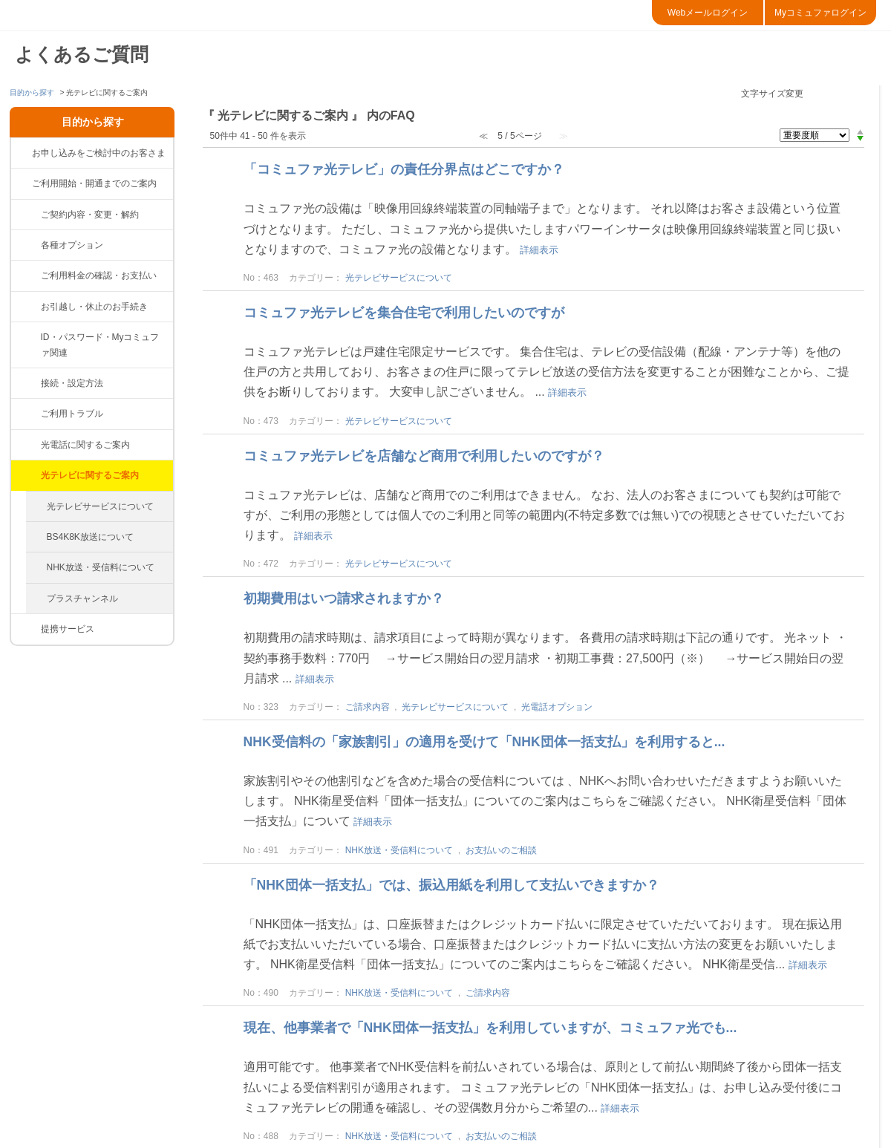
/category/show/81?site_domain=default (26, 214)
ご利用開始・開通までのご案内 (94, 183)
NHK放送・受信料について (100, 567)
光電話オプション (557, 707)
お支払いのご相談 (501, 850)
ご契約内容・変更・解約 (90, 214)
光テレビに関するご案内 (90, 475)
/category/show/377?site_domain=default (26, 307)
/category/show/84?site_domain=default (26, 413)
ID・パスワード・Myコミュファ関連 (100, 344)
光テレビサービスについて (100, 506)
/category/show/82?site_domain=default (26, 275)
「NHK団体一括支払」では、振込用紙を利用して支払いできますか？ (451, 885)
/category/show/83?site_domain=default (26, 383)
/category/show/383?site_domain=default (26, 245)
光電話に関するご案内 (85, 445)
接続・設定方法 (72, 383)
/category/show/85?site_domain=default (26, 445)
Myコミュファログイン (820, 12)
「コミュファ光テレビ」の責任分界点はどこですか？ (404, 169)
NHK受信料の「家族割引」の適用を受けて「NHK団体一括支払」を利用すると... (484, 741)
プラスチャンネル (82, 598)
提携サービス (67, 629)
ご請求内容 (367, 707)
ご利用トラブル (72, 413)
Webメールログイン (708, 12)
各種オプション (72, 245)
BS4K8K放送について (90, 537)
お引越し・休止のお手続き (94, 306)
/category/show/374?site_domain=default (26, 337)
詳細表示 (539, 249)
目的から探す (32, 92)
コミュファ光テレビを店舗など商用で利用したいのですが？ (424, 456)
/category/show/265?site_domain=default (26, 629)
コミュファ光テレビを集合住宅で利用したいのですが (404, 312)
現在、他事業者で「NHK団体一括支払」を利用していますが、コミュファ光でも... (490, 1027)
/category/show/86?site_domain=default (26, 475)
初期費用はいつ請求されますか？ (344, 598)
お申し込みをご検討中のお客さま (99, 153)
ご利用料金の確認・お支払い (99, 275)
